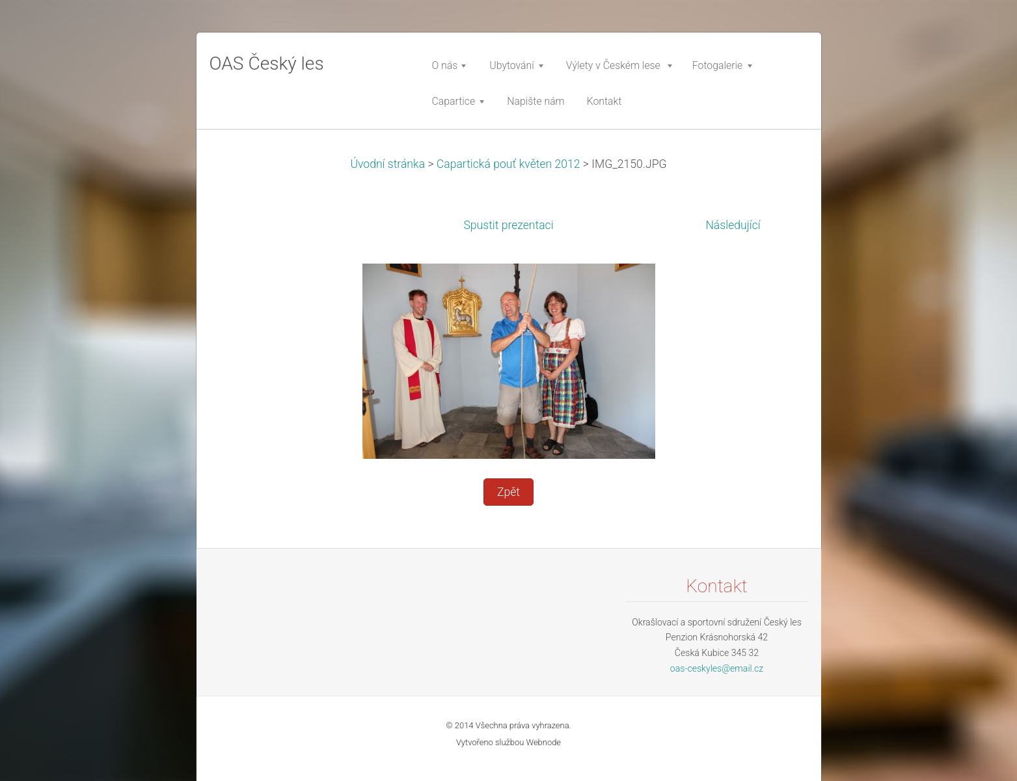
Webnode (544, 742)
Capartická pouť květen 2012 (508, 164)
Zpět (508, 492)
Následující (732, 225)
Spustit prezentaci (508, 225)
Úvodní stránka (387, 164)
